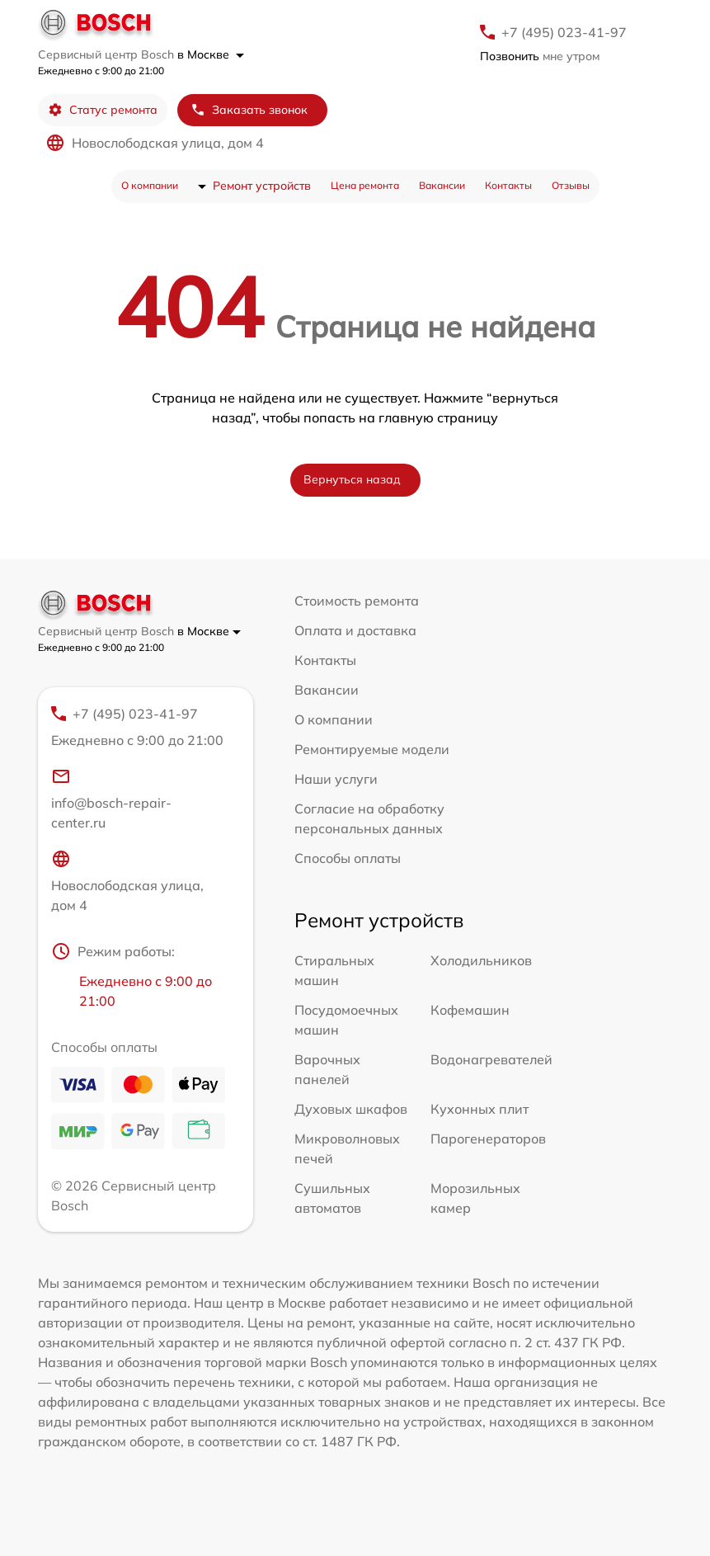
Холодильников (481, 960)
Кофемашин (470, 1010)
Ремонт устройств (262, 185)
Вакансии (442, 185)
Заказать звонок (249, 110)
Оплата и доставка (355, 630)
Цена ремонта (365, 185)
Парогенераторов (488, 1138)
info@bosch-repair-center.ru (111, 798)
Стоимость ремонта (356, 600)
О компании (149, 185)
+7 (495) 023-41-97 (564, 32)
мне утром (540, 56)
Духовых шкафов (350, 1109)
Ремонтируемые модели (371, 749)
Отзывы (571, 185)
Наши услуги (336, 779)
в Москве (210, 54)
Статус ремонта (103, 110)
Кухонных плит (479, 1109)
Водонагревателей (491, 1059)
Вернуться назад (352, 479)
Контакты (508, 185)
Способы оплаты (347, 858)
